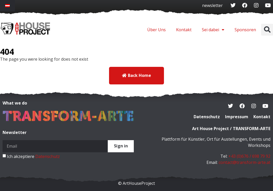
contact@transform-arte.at (244, 162)
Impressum (236, 116)
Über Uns (156, 30)
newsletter (212, 5)
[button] (267, 30)
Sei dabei (213, 29)
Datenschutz (47, 156)
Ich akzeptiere (33, 156)
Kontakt (184, 30)
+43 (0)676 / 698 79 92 (249, 156)
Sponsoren (245, 30)
